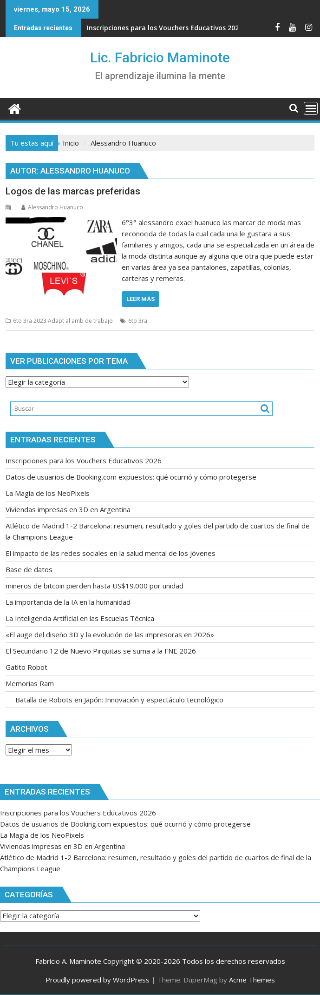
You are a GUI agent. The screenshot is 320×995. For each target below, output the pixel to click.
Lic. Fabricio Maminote (160, 57)
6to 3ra (137, 321)
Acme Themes (252, 979)
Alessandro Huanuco (52, 207)
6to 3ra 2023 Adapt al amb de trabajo (63, 321)
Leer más (140, 298)
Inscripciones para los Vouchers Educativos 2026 (164, 27)
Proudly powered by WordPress (98, 979)
